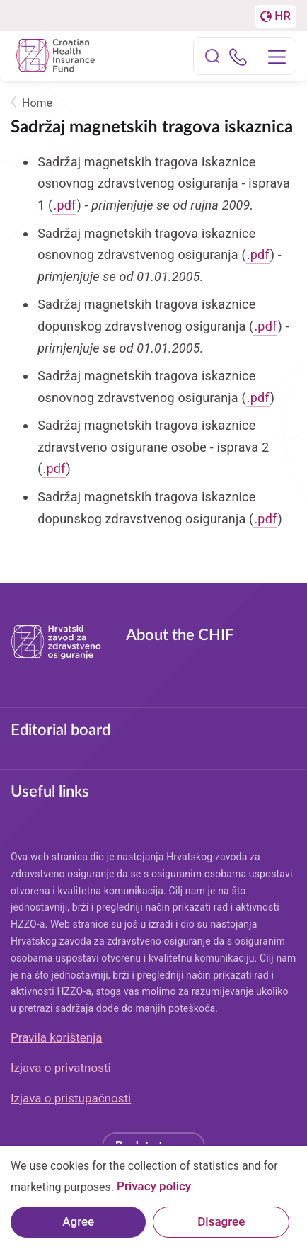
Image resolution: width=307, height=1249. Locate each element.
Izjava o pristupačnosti (71, 1098)
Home (37, 103)
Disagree (221, 1229)
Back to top (145, 1146)
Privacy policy (154, 1195)
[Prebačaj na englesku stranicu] (275, 16)
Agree (78, 1229)
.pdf (64, 205)
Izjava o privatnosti (61, 1068)
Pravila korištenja (57, 1037)
